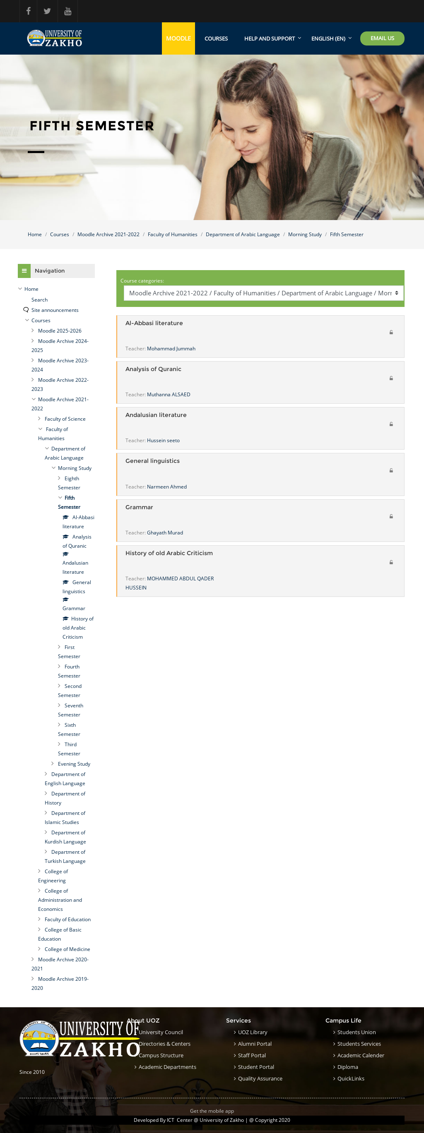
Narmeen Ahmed (167, 486)
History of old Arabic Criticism (169, 553)
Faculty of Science (65, 418)
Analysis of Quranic (153, 369)
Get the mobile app (212, 1110)
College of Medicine (67, 949)
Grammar (139, 507)
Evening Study (74, 763)
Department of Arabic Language (243, 234)
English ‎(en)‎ (328, 38)
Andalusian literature (156, 415)
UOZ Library (252, 1032)
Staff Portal (252, 1055)
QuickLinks (350, 1078)
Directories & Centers (164, 1043)
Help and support (269, 38)
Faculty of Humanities (173, 234)
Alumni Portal (255, 1043)
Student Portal (256, 1067)
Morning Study (305, 234)
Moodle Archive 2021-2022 (108, 234)
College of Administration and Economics (60, 900)
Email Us (382, 38)
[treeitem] (56, 289)
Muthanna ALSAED (168, 394)
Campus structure (161, 1055)
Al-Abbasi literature (154, 323)
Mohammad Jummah (171, 348)
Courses (216, 38)
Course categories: (142, 280)
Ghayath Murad (165, 532)
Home (35, 234)
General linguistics (152, 461)
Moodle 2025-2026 (60, 330)
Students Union (356, 1032)
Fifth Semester (347, 234)
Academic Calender (360, 1055)
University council (161, 1032)
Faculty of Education (68, 919)
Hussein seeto (163, 440)
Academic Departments (167, 1067)
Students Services (359, 1043)
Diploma (347, 1067)
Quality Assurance (260, 1078)
